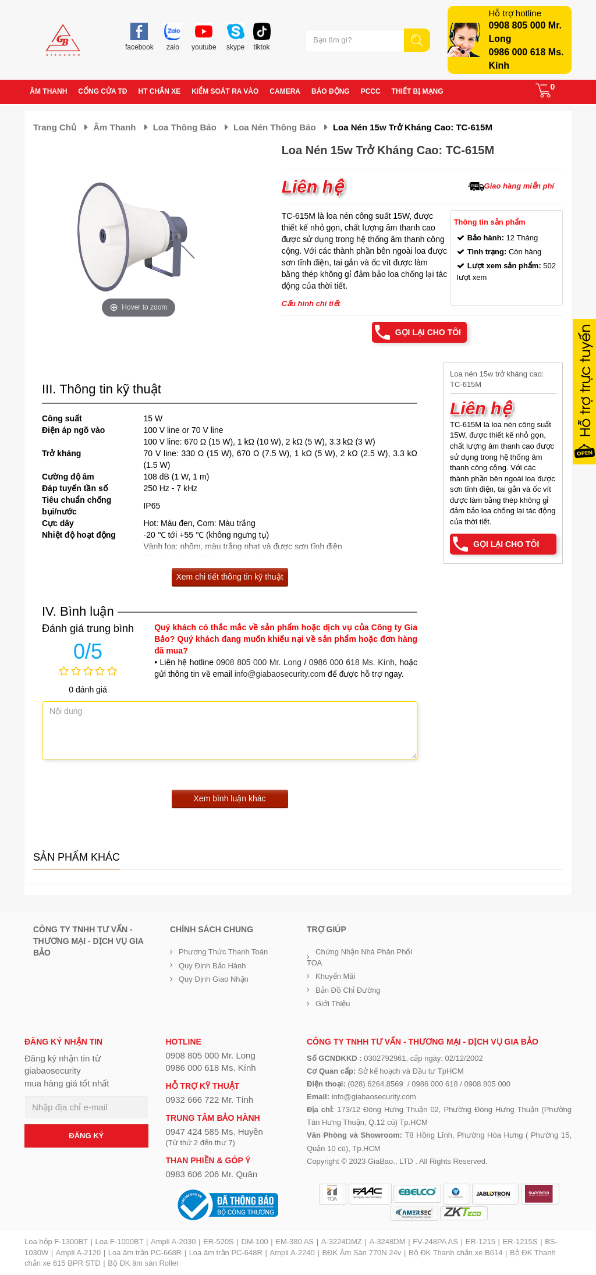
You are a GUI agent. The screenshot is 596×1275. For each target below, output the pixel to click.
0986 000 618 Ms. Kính (352, 662)
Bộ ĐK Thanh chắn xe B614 (455, 1252)
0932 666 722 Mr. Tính (210, 1099)
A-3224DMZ (341, 1241)
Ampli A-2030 (173, 1241)
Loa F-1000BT (119, 1241)
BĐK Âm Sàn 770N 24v (361, 1252)
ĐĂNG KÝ (86, 1135)
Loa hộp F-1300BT (56, 1241)
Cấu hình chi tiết (311, 303)
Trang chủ (54, 127)
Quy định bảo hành (212, 965)
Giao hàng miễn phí (519, 186)
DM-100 (254, 1241)
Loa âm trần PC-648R (225, 1252)
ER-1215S (520, 1241)
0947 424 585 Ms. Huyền (214, 1132)
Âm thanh (114, 127)
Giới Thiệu (332, 1003)
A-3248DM (387, 1241)
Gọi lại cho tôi (428, 332)
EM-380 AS (294, 1241)
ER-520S (218, 1241)
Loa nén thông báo (274, 127)
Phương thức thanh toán (223, 951)
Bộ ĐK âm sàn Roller (143, 1263)
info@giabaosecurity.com (280, 674)
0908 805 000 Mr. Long (259, 662)
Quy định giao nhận (214, 979)
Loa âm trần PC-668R (145, 1252)
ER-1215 (480, 1241)
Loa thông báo (185, 127)
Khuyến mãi (335, 976)
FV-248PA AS (435, 1241)
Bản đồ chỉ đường (348, 990)
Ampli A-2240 (292, 1252)
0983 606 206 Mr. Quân (212, 1174)
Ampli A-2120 (78, 1252)
